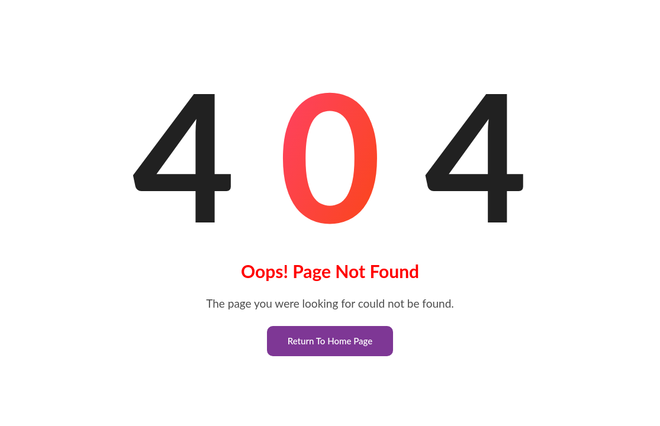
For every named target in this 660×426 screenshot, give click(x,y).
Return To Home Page (330, 340)
